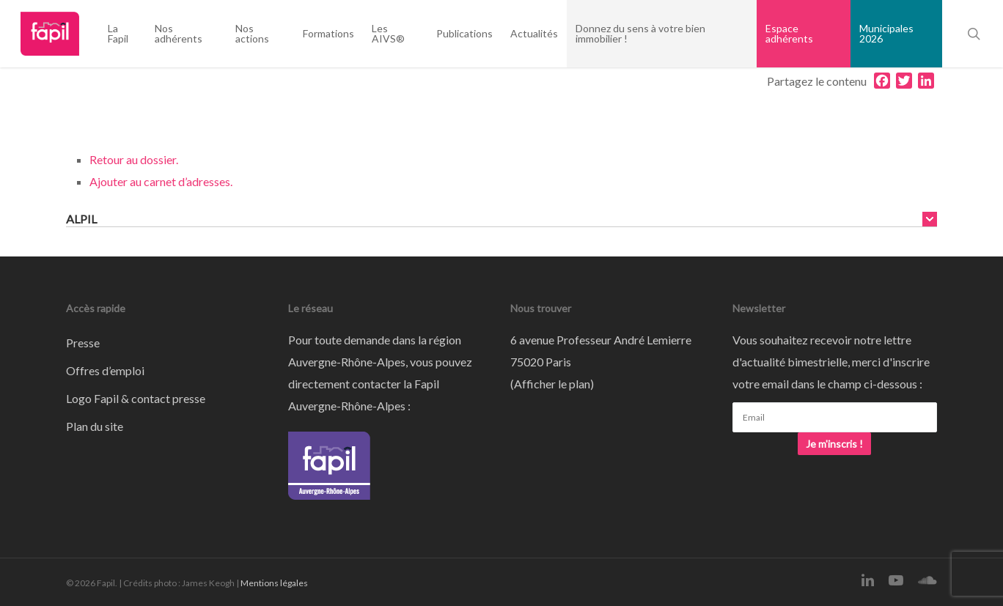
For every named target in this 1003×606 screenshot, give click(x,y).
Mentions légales (274, 582)
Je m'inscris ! (834, 443)
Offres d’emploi (105, 370)
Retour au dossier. (133, 159)
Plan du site (94, 426)
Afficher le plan (552, 384)
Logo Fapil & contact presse (135, 398)
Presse (83, 343)
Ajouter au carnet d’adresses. (160, 181)
